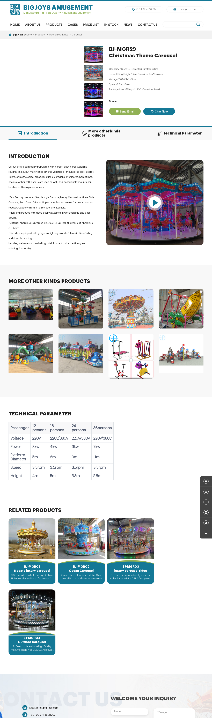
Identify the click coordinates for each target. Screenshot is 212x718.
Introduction (33, 133)
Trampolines (139, 692)
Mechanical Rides (58, 35)
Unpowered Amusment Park (111, 692)
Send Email (124, 111)
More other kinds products (101, 133)
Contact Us (147, 24)
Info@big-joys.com (184, 9)
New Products (58, 692)
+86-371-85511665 (44, 643)
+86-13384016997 (144, 9)
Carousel (77, 35)
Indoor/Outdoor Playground (167, 692)
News (128, 24)
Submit (129, 672)
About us (32, 24)
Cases (73, 24)
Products (54, 24)
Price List (91, 24)
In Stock (111, 24)
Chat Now (159, 111)
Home (15, 24)
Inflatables (195, 692)
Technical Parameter (179, 133)
